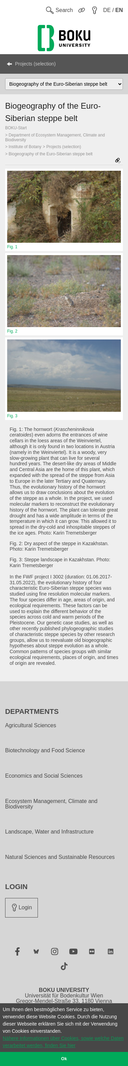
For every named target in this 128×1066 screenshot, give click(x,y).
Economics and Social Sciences (44, 776)
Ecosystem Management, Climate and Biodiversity (51, 804)
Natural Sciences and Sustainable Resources (60, 857)
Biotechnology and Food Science (45, 750)
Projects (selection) (35, 64)
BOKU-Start (16, 127)
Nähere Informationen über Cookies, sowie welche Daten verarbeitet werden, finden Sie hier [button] (63, 1041)
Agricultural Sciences (30, 725)
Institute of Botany (25, 146)
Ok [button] (64, 1058)
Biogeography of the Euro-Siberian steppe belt (51, 154)
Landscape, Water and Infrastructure (49, 832)
